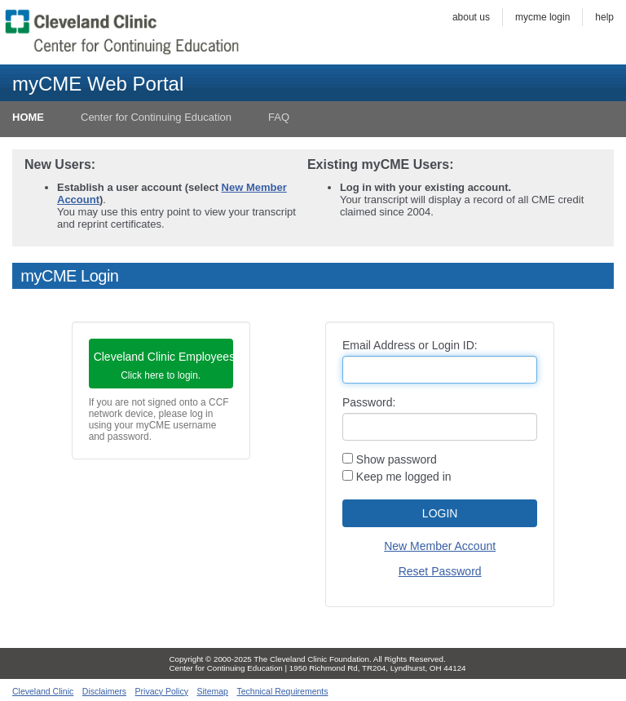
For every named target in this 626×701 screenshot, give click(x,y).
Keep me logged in (397, 476)
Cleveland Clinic (42, 691)
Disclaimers (104, 691)
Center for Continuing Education (156, 117)
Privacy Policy (161, 691)
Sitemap (212, 691)
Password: (368, 402)
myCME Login (542, 17)
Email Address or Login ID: (410, 345)
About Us (471, 17)
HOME (28, 117)
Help (604, 17)
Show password (389, 459)
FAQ (278, 117)
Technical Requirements (282, 691)
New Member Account (440, 545)
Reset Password (440, 571)
